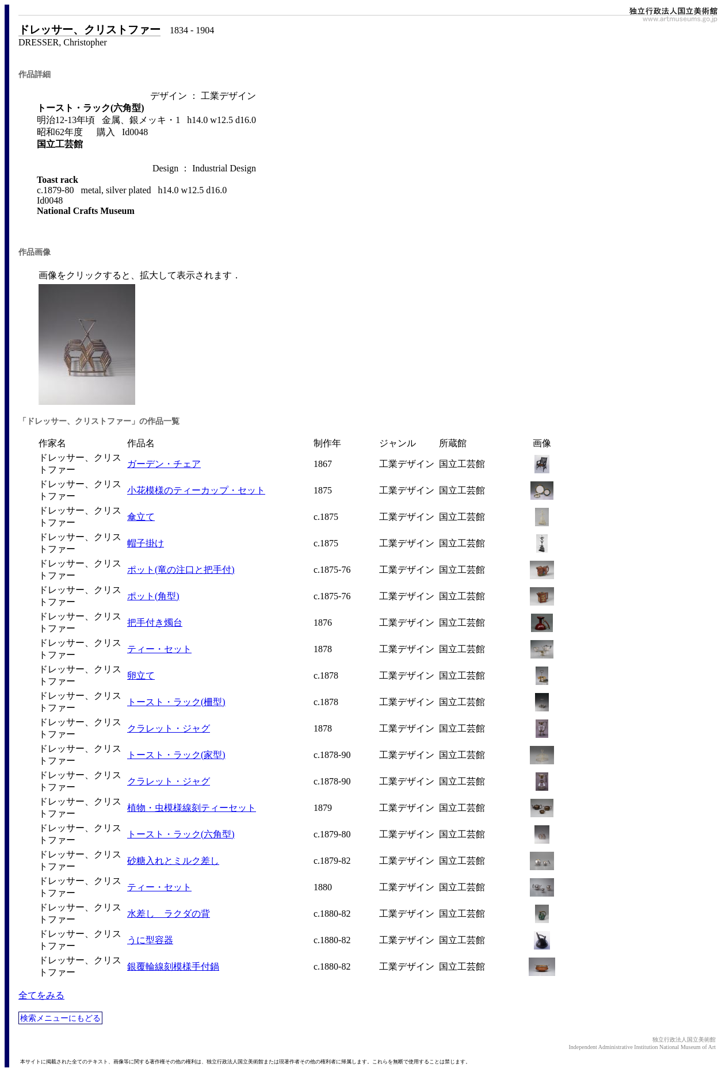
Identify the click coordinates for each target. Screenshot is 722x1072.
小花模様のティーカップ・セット (196, 490)
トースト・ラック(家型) (176, 755)
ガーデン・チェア (164, 464)
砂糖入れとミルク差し (173, 861)
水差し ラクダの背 (168, 913)
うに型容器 (150, 940)
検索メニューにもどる (60, 1018)
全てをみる (41, 995)
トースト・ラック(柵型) (176, 702)
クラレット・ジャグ (168, 728)
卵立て (141, 675)
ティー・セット (159, 649)
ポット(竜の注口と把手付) (181, 570)
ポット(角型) (153, 596)
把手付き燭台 (154, 622)
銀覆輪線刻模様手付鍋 (173, 966)
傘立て (141, 517)
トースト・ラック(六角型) (181, 834)
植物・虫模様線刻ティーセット (191, 808)
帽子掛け (145, 543)
